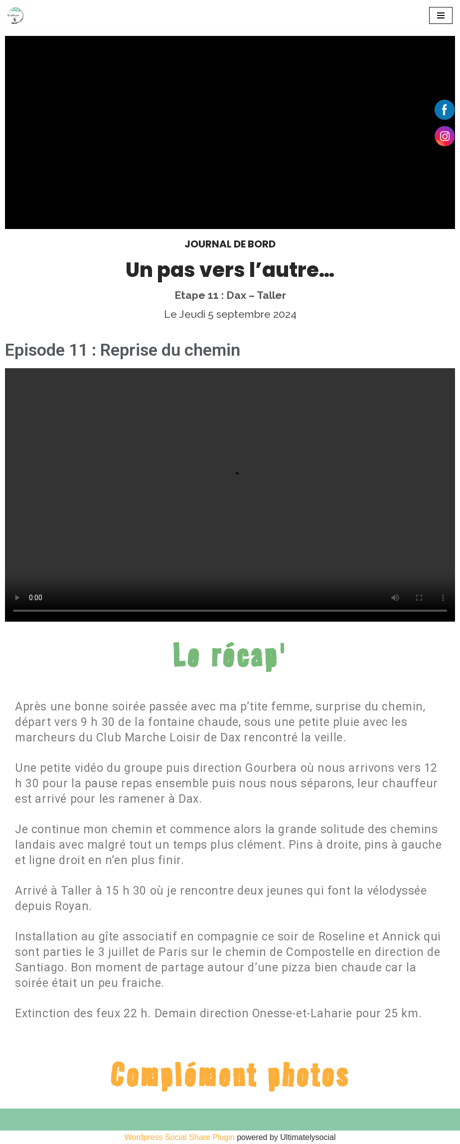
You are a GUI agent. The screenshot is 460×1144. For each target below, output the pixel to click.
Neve (16, 1133)
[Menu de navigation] (441, 15)
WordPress (100, 1133)
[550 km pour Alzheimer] (15, 15)
